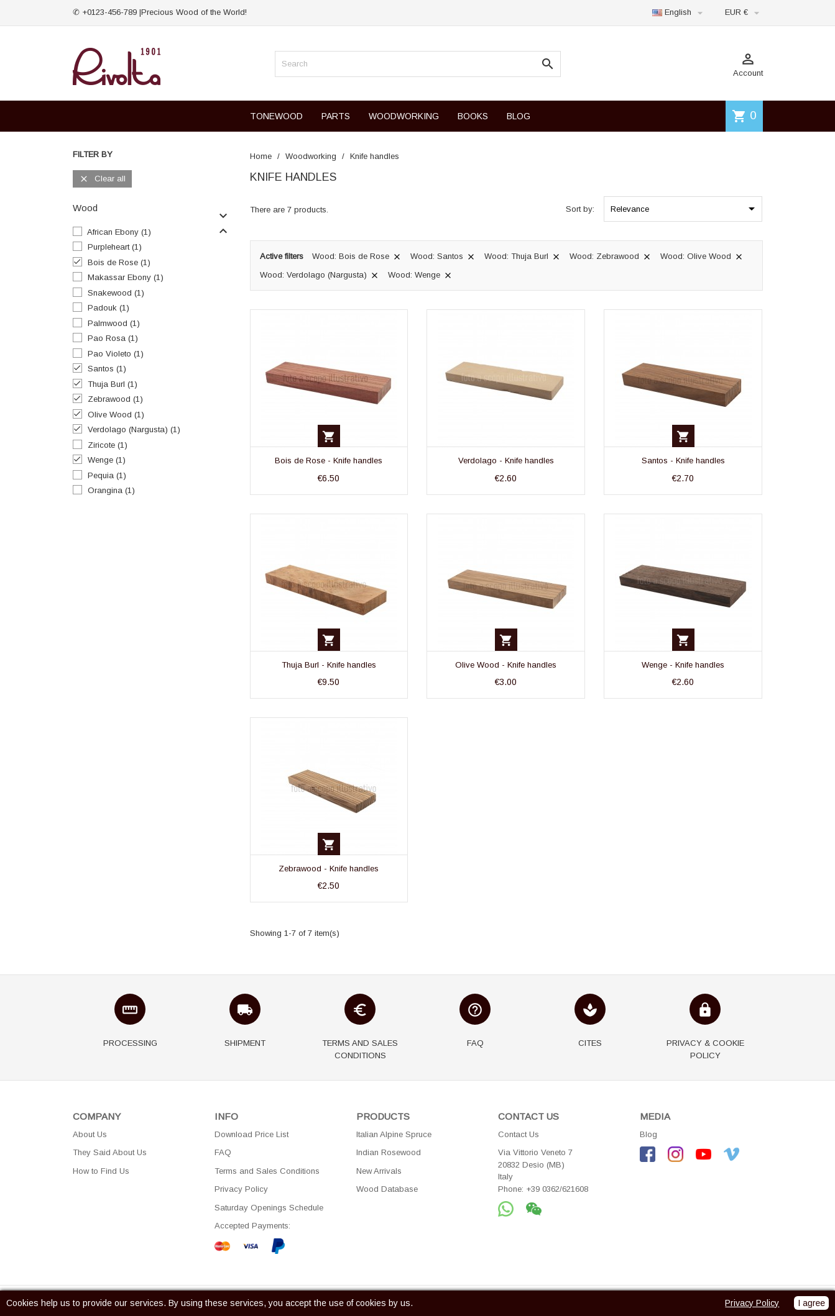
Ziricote (107, 445)
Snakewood (116, 292)
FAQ (223, 1152)
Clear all (102, 179)
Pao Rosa (113, 338)
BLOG (518, 116)
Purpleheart (115, 247)
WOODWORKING (404, 116)
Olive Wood (116, 414)
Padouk (108, 307)
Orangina (111, 490)
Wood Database (387, 1189)
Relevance (685, 208)
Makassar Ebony (126, 277)
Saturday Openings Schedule (269, 1207)
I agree (811, 1303)
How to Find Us (101, 1171)
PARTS (335, 116)
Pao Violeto (116, 353)
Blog (648, 1134)
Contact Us (518, 1134)
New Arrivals (379, 1171)
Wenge (107, 460)
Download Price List (251, 1134)
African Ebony (119, 232)
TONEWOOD (276, 116)
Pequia (107, 475)
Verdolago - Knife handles (506, 460)
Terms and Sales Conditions (267, 1171)
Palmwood (114, 323)
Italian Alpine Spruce (393, 1134)
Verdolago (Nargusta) (134, 429)
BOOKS (473, 116)
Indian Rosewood (388, 1152)
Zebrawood (115, 399)
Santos (107, 368)
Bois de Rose (119, 262)
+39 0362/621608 (557, 1189)
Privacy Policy (241, 1189)
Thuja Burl (112, 384)
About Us (90, 1134)
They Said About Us (110, 1152)
